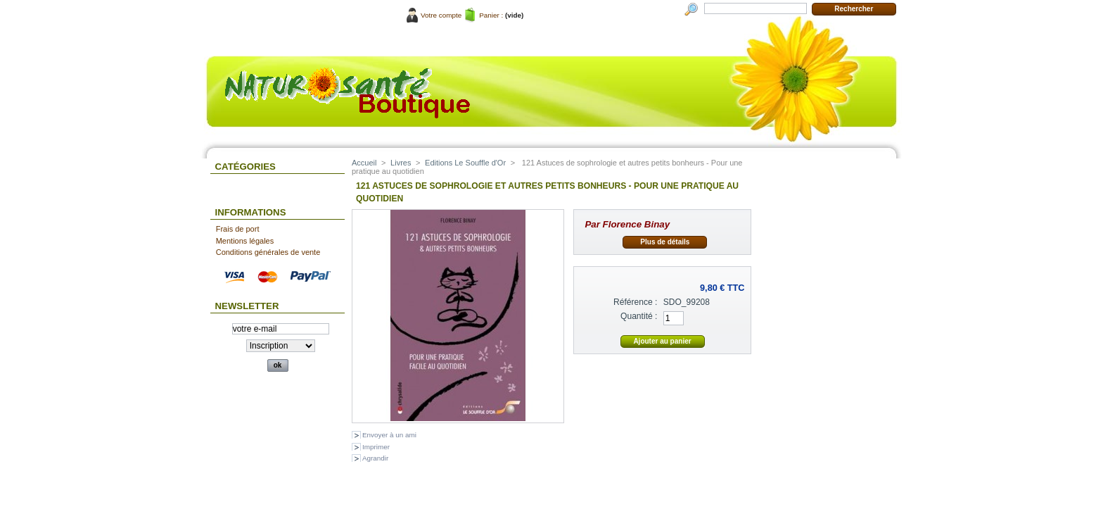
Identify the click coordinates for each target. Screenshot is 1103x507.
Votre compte (441, 15)
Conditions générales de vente (268, 252)
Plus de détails (664, 242)
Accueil (364, 162)
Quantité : (638, 316)
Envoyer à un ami (389, 435)
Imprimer (376, 447)
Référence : (635, 302)
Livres (400, 162)
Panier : (491, 15)
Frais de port (238, 229)
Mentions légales (245, 241)
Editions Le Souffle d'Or (465, 162)
